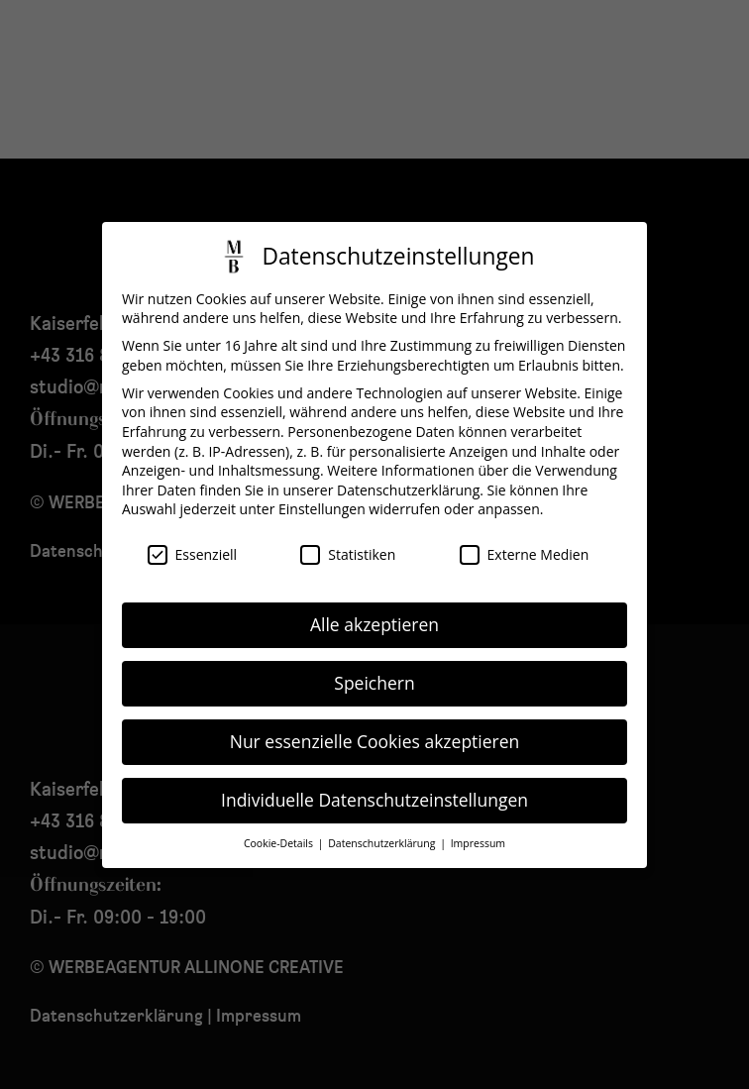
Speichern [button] (374, 664)
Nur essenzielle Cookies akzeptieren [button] (375, 722)
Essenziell (193, 535)
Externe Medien (524, 535)
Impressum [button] (478, 824)
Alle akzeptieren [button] (374, 605)
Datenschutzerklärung (408, 471)
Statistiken (347, 535)
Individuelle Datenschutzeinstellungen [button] (374, 781)
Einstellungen (322, 490)
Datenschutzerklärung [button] (383, 824)
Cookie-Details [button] (280, 824)
